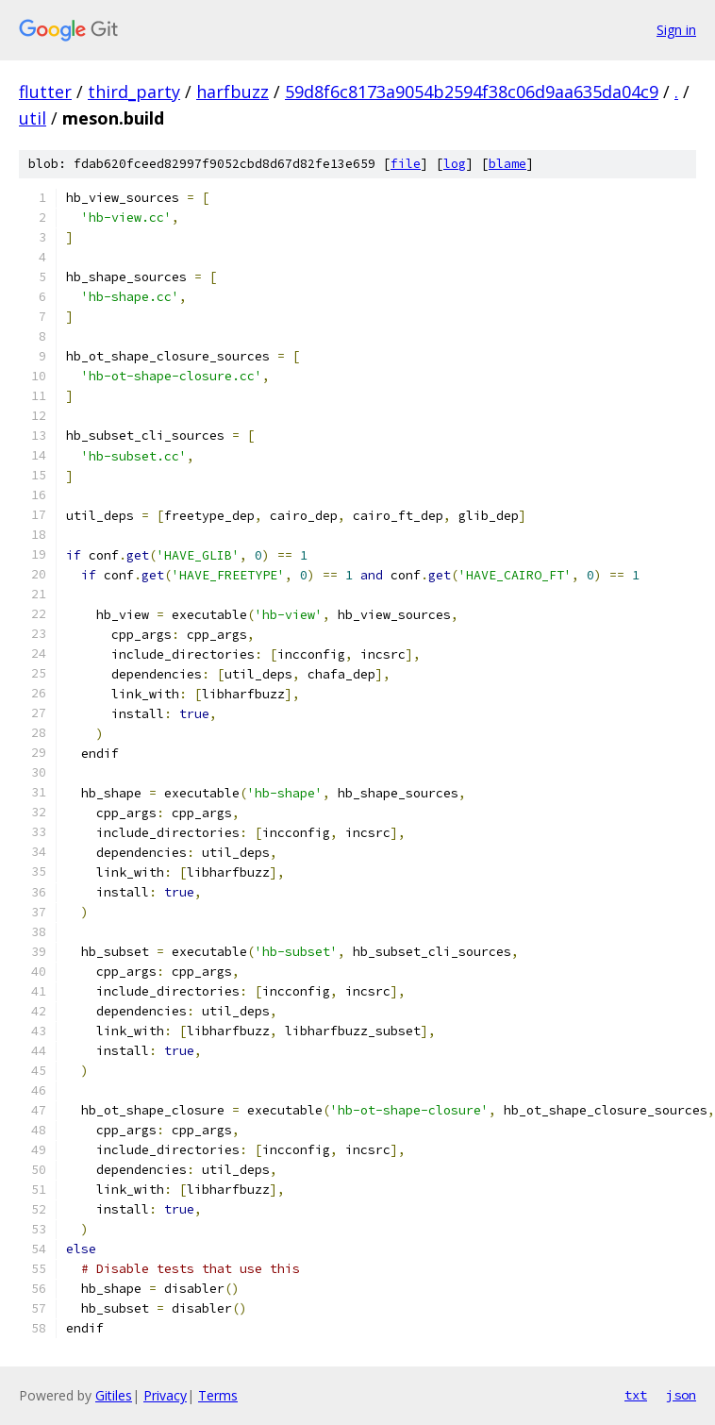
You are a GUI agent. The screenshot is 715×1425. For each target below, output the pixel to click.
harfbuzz (232, 91)
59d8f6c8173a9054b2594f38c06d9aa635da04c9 (471, 91)
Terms (218, 1395)
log (454, 164)
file (406, 164)
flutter (45, 91)
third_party (134, 91)
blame (507, 164)
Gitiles (113, 1395)
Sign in (676, 30)
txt (635, 1394)
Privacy (165, 1395)
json (681, 1394)
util (32, 118)
